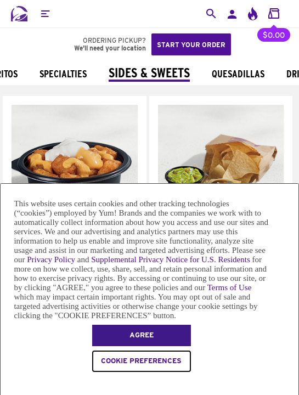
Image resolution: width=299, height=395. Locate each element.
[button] (45, 13)
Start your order (191, 45)
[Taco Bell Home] (19, 13)
